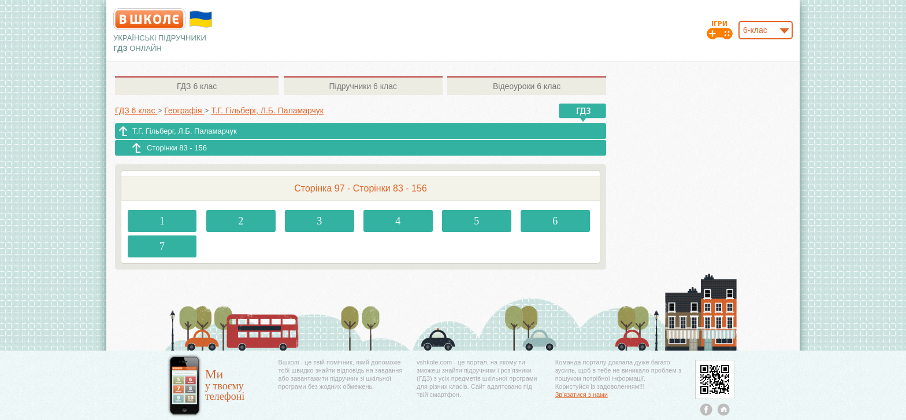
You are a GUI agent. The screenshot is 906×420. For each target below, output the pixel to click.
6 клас (197, 86)
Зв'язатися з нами (581, 394)
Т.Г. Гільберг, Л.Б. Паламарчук (184, 131)
